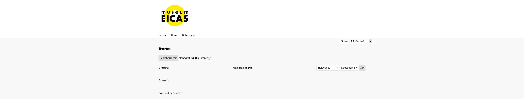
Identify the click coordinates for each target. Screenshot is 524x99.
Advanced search (243, 67)
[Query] (354, 41)
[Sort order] (349, 68)
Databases (188, 35)
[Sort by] (327, 68)
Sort (362, 67)
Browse (163, 35)
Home (174, 35)
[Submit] (370, 41)
